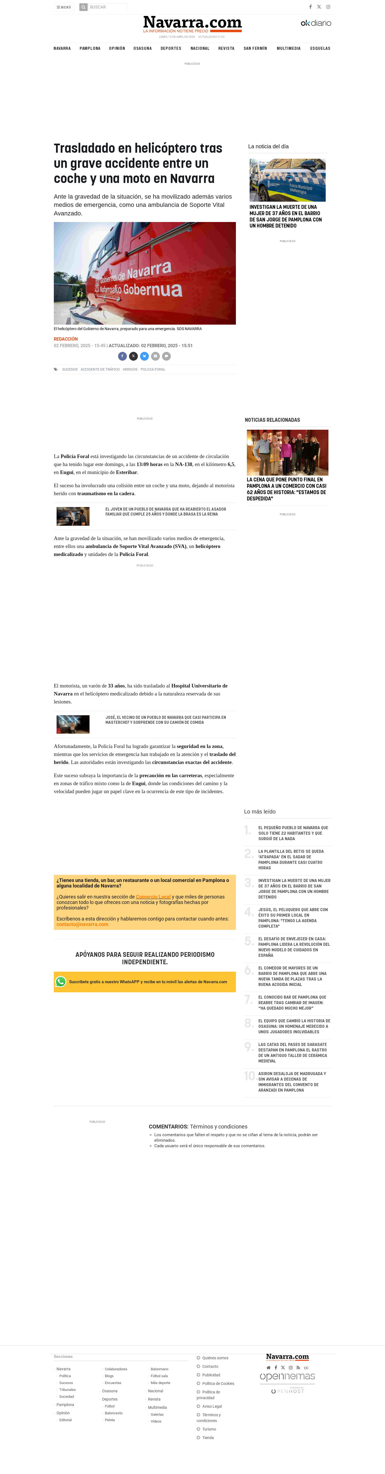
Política (65, 1376)
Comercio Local (153, 897)
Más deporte (160, 1383)
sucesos (70, 369)
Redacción (66, 339)
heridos (130, 369)
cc (306, 1367)
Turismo (209, 1429)
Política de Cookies (218, 1383)
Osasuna (142, 48)
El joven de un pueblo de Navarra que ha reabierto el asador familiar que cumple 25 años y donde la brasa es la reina (165, 512)
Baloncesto (113, 1413)
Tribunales (67, 1390)
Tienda (208, 1437)
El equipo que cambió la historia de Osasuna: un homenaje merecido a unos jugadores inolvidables (294, 1026)
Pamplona (90, 48)
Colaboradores (116, 1369)
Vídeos (156, 1421)
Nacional (200, 48)
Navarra (62, 48)
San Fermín (255, 48)
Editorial (65, 1420)
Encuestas (113, 1383)
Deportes (171, 48)
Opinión (117, 48)
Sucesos (66, 1383)
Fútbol (110, 1406)
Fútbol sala (159, 1376)
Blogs (109, 1376)
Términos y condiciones (218, 1126)
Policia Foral (153, 369)
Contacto (210, 1366)
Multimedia (289, 48)
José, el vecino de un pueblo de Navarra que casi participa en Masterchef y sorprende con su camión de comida (165, 720)
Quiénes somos (215, 1358)
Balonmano (159, 1369)
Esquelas (320, 48)
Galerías (157, 1414)
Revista (226, 48)
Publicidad (211, 1375)
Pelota (110, 1420)
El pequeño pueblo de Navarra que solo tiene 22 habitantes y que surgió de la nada (293, 833)
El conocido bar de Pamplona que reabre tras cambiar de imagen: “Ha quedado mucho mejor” (292, 1002)
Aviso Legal (212, 1406)
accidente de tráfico (100, 369)
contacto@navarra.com (82, 924)
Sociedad (66, 1396)
